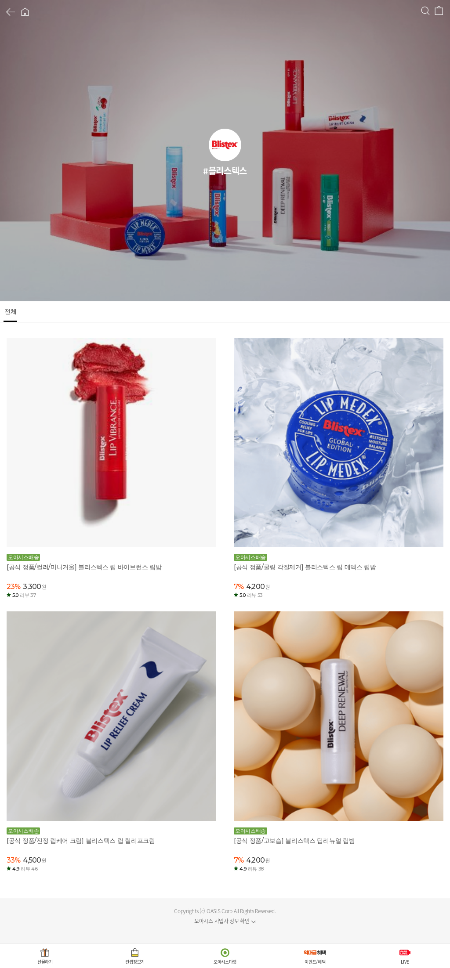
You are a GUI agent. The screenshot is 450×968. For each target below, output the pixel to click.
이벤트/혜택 (315, 961)
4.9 (24, 868)
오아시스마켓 (225, 961)
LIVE (405, 961)
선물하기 (45, 961)
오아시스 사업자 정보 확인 (222, 921)
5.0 (24, 595)
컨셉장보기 (135, 961)
